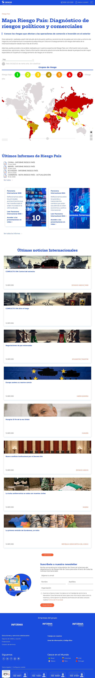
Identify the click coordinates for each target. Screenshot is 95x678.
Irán (86, 285)
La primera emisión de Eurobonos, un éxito (22, 530)
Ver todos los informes (12, 233)
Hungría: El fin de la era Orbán (18, 419)
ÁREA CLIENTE (83, 2)
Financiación (6, 641)
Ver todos (7, 180)
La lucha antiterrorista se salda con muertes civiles (26, 493)
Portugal (81, 661)
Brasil (52, 658)
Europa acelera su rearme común (19, 382)
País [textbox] (4, 59)
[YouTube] (14, 658)
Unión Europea (82, 396)
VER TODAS (47, 555)
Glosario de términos (8, 644)
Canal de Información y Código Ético (60, 640)
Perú (66, 661)
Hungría (85, 433)
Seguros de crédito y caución (11, 639)
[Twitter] (3, 658)
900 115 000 (68, 2)
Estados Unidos (78, 285)
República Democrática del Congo (75, 544)
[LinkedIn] (7, 658)
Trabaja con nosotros (55, 636)
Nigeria (85, 507)
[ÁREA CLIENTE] (91, 2)
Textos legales (6, 667)
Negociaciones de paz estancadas (19, 345)
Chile (79, 658)
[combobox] (18, 59)
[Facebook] (11, 658)
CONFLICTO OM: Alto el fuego (17, 308)
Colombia (67, 658)
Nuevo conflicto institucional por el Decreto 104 (24, 456)
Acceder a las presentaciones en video (14, 220)
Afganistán (76, 359)
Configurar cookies (19, 667)
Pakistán (85, 359)
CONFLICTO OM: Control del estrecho (20, 271)
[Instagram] (18, 658)
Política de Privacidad (55, 600)
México (53, 661)
